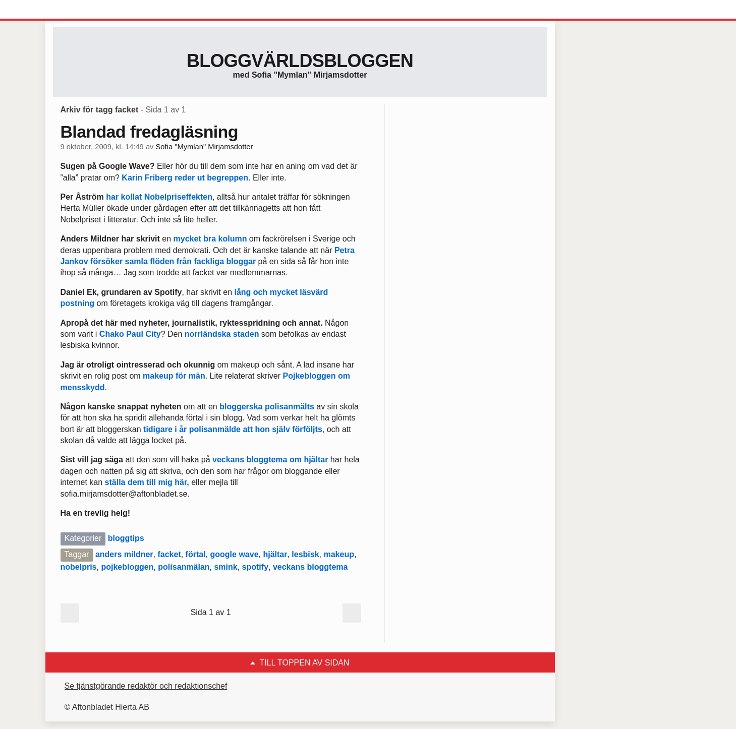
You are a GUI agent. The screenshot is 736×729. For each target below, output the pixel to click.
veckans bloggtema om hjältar (270, 459)
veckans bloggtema (310, 567)
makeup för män (174, 376)
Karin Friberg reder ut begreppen (185, 177)
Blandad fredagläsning (149, 131)
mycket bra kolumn (210, 238)
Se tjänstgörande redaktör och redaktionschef (146, 686)
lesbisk (305, 554)
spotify (255, 567)
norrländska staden (222, 334)
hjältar (275, 554)
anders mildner (124, 554)
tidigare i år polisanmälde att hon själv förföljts (232, 429)
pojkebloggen (127, 567)
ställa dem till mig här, (148, 482)
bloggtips (126, 538)
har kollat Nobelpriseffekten (159, 197)
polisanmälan (183, 567)
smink (225, 567)
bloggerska (240, 406)
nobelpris (79, 567)
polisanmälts (289, 406)
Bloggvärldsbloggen (300, 60)
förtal (196, 554)
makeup (338, 554)
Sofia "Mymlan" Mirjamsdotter (204, 147)
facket (169, 554)
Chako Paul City (130, 334)
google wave (234, 554)
